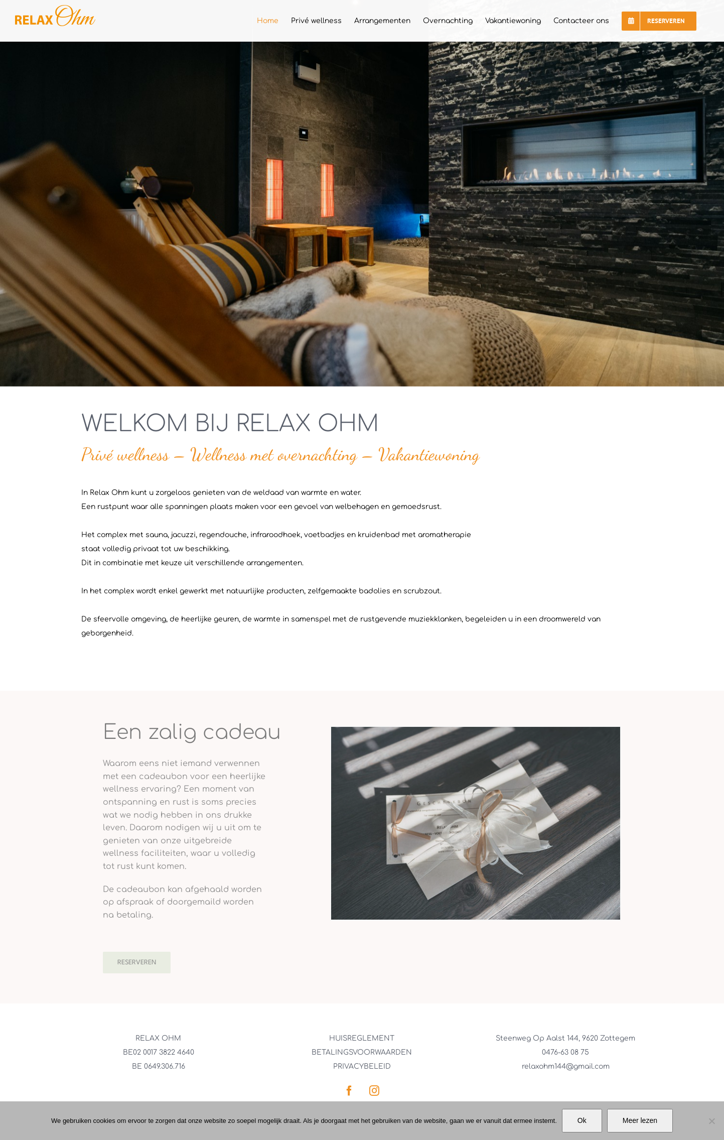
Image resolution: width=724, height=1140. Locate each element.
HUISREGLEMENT (361, 1038)
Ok (582, 1120)
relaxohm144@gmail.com (566, 1066)
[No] (711, 1121)
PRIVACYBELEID (362, 1066)
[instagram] (374, 1091)
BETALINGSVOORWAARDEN (362, 1052)
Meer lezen (640, 1120)
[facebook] (349, 1091)
